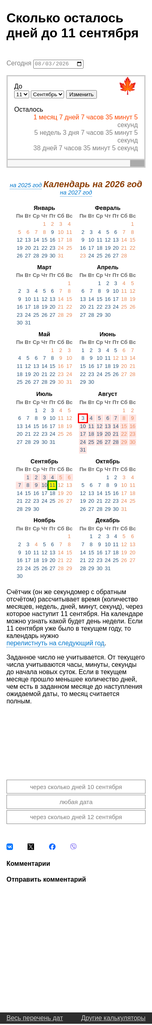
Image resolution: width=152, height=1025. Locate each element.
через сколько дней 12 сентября (76, 818)
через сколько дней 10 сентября (76, 787)
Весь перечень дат (34, 1019)
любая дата (76, 803)
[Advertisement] (76, 737)
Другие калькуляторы (113, 1019)
